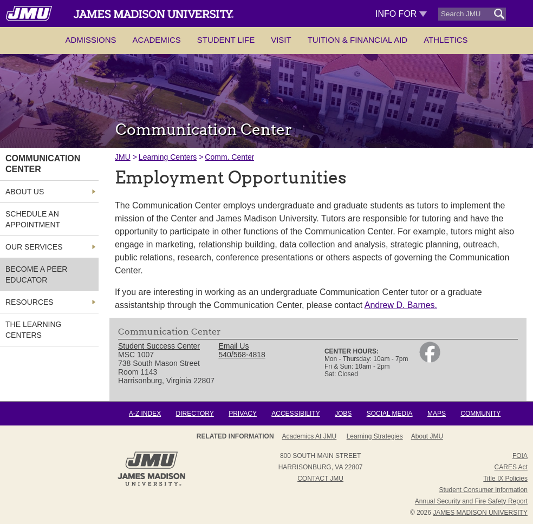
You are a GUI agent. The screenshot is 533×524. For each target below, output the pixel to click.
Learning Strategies (375, 436)
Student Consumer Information (483, 490)
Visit (281, 39)
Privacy (243, 413)
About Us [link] (24, 191)
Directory (195, 413)
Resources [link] (29, 302)
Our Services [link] (34, 247)
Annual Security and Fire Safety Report (471, 501)
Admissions (90, 39)
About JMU (427, 436)
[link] (429, 360)
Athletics (445, 39)
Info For (401, 13)
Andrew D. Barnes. (401, 305)
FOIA (520, 456)
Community (480, 413)
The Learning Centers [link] (33, 329)
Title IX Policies (505, 478)
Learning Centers (168, 157)
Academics (157, 39)
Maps (436, 413)
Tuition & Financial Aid (357, 39)
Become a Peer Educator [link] (36, 274)
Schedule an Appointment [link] (32, 219)
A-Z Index (145, 413)
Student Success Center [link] (159, 346)
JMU (123, 157)
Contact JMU (320, 478)
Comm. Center (229, 157)
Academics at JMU (309, 436)
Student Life (226, 39)
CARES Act (511, 467)
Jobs (343, 413)
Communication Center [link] (42, 164)
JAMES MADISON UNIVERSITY (480, 512)
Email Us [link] (233, 346)
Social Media (390, 413)
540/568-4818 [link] (241, 354)
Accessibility (295, 413)
